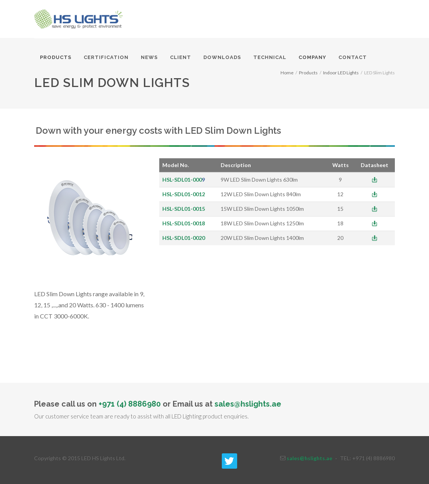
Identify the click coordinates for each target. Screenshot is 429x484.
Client (180, 57)
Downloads (222, 57)
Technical (269, 57)
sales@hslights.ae (247, 404)
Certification (106, 57)
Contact (352, 57)
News (149, 57)
